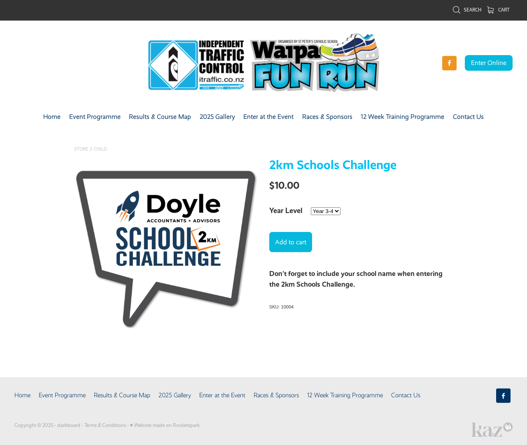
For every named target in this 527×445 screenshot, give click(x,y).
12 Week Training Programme (402, 117)
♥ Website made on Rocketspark (165, 425)
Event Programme (95, 117)
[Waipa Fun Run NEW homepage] (263, 63)
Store (81, 149)
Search (466, 9)
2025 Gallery (217, 117)
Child (100, 149)
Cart (498, 9)
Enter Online (488, 63)
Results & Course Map (160, 117)
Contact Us (468, 117)
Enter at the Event (268, 117)
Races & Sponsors (327, 117)
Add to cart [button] (290, 242)
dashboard (68, 425)
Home (52, 117)
